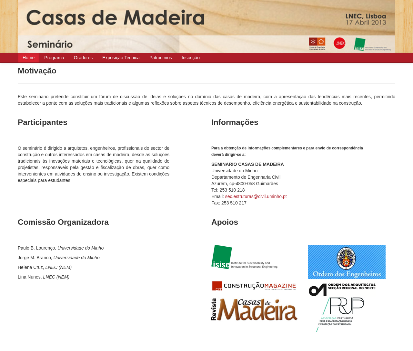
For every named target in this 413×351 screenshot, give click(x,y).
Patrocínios (160, 57)
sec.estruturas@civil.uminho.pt (256, 196)
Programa (54, 57)
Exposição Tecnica (121, 57)
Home (29, 57)
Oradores (83, 57)
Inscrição (191, 57)
